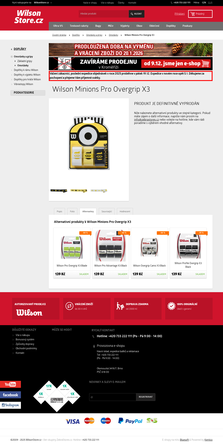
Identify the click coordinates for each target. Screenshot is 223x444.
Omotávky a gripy (94, 35)
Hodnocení (125, 211)
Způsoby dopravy (25, 344)
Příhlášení (180, 13)
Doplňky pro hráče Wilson (27, 79)
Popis (59, 211)
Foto (72, 211)
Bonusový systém (25, 339)
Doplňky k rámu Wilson (26, 70)
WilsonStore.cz (41, 3)
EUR (210, 3)
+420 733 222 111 (181, 3)
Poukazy (187, 26)
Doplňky (171, 26)
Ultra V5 (58, 26)
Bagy (98, 26)
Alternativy (88, 211)
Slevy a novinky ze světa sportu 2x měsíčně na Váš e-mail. (119, 388)
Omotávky (113, 35)
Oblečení (154, 26)
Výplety (124, 26)
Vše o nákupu (107, 3)
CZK (204, 3)
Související (107, 211)
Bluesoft (184, 440)
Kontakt (132, 3)
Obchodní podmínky (26, 348)
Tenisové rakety (79, 26)
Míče (110, 26)
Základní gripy (24, 61)
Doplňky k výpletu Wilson (27, 75)
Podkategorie (24, 92)
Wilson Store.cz (28, 17)
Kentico (209, 440)
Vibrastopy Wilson (23, 84)
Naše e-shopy (90, 3)
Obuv (139, 26)
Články (121, 3)
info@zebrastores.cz (146, 120)
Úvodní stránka (59, 35)
